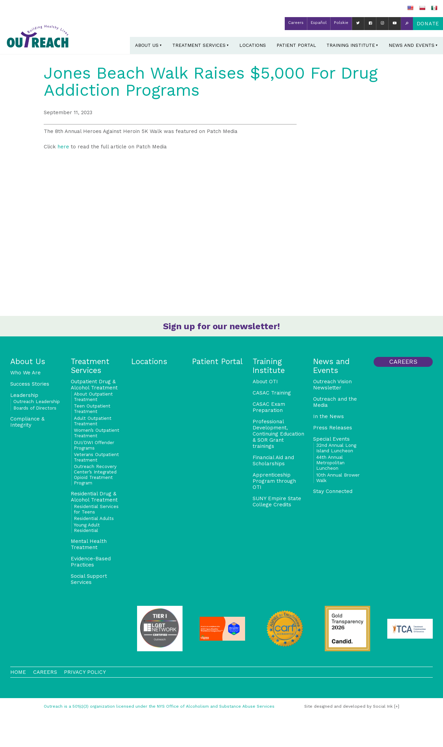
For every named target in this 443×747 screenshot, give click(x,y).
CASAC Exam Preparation (269, 407)
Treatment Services (199, 45)
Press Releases (332, 428)
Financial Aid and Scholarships (273, 460)
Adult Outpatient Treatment (92, 420)
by (348, 706)
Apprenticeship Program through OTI (274, 481)
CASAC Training (272, 393)
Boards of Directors (34, 408)
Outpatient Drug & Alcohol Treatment (94, 384)
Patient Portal (296, 45)
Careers (296, 22)
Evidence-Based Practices (91, 562)
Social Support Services (89, 579)
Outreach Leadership (36, 401)
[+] (396, 706)
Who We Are (25, 373)
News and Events (411, 45)
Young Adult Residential (87, 527)
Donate (428, 24)
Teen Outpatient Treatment (92, 408)
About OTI (265, 381)
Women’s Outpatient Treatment (96, 432)
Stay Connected (332, 491)
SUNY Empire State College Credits (277, 501)
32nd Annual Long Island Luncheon (336, 447)
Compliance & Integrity (27, 422)
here (63, 147)
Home (18, 672)
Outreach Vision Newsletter (332, 384)
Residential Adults (94, 518)
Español (319, 22)
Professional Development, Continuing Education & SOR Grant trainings (278, 433)
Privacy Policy (85, 672)
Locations (252, 45)
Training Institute (350, 45)
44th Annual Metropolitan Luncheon (330, 462)
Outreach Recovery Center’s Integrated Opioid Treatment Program (95, 474)
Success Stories (29, 384)
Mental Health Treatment (89, 544)
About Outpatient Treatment (93, 396)
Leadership (24, 395)
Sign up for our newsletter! (221, 326)
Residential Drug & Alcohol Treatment (94, 497)
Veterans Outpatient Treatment (96, 457)
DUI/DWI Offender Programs (94, 445)
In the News (328, 416)
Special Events (331, 439)
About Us (147, 45)
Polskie (341, 22)
